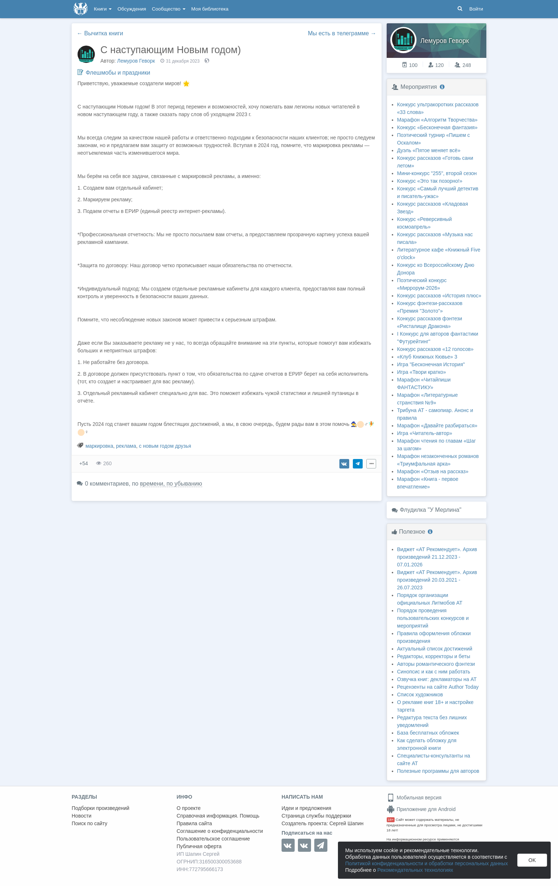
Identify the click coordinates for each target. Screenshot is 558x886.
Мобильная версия (414, 798)
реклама (126, 446)
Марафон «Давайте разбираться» (437, 425)
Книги (103, 9)
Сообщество (169, 9)
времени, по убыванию (171, 483)
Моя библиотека (209, 9)
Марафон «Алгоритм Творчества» (437, 120)
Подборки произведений (100, 808)
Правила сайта (194, 823)
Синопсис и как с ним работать (433, 672)
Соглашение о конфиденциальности (220, 831)
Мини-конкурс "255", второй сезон (437, 173)
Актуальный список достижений (435, 649)
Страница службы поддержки (316, 816)
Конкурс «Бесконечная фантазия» (437, 127)
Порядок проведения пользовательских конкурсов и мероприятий (433, 618)
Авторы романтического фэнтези (436, 664)
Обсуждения (131, 9)
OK (532, 860)
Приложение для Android (421, 809)
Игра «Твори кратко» (421, 372)
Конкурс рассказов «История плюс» (439, 295)
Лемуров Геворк (136, 61)
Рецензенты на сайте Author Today (438, 687)
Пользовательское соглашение (213, 839)
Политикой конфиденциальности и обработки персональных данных (426, 863)
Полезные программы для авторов (438, 771)
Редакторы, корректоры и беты (433, 656)
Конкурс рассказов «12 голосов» (435, 349)
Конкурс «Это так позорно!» (430, 181)
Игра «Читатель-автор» (425, 433)
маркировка (99, 446)
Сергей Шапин (346, 823)
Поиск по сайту (89, 823)
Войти (476, 9)
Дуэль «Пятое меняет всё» (429, 150)
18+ (391, 820)
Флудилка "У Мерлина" (430, 510)
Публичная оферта (199, 846)
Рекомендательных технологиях (415, 870)
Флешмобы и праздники (117, 73)
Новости (81, 816)
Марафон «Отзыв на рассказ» (433, 471)
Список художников (420, 694)
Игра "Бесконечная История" (431, 364)
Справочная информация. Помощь (218, 816)
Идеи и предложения (306, 808)
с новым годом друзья (165, 446)
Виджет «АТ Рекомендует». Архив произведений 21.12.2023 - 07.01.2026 (437, 556)
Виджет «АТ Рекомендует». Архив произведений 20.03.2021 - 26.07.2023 (437, 579)
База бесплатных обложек (428, 733)
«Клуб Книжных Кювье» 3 (427, 357)
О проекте (189, 808)
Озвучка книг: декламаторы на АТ (437, 679)
